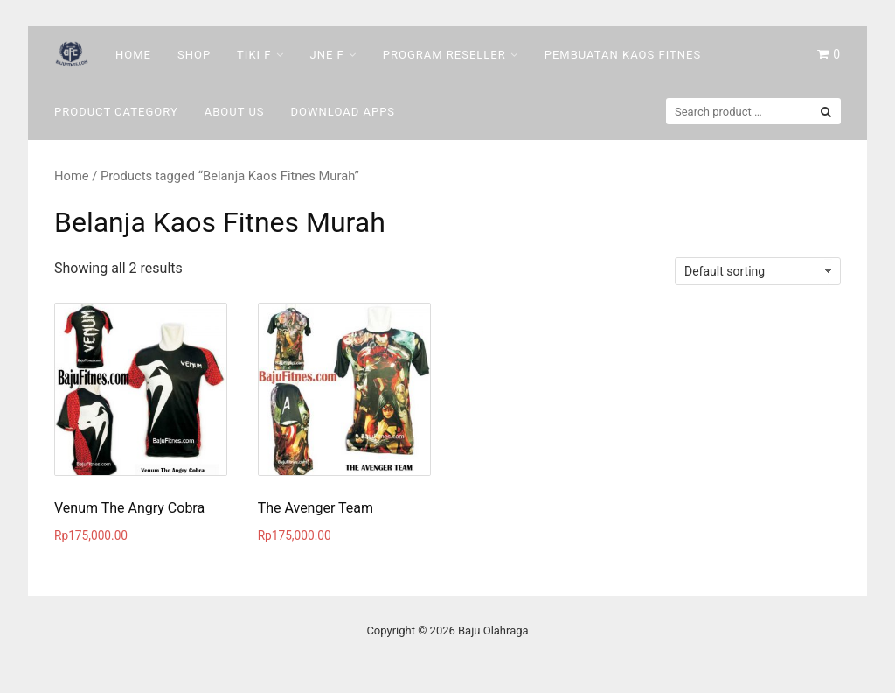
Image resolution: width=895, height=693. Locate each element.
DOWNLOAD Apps (343, 111)
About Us (235, 111)
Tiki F (254, 54)
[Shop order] (758, 271)
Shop (194, 54)
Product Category (116, 111)
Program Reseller (444, 54)
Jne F (327, 54)
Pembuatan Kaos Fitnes (623, 54)
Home (133, 54)
